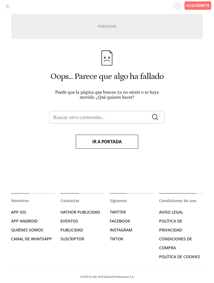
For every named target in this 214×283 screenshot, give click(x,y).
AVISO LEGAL (171, 212)
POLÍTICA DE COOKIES (179, 256)
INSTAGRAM (121, 230)
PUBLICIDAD (71, 230)
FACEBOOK (120, 221)
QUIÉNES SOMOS (27, 230)
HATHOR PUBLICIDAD (80, 212)
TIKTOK (116, 238)
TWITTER (118, 212)
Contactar (69, 200)
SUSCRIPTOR (72, 238)
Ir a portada (107, 142)
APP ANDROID (24, 221)
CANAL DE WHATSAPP (31, 238)
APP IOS (18, 212)
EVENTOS (69, 221)
